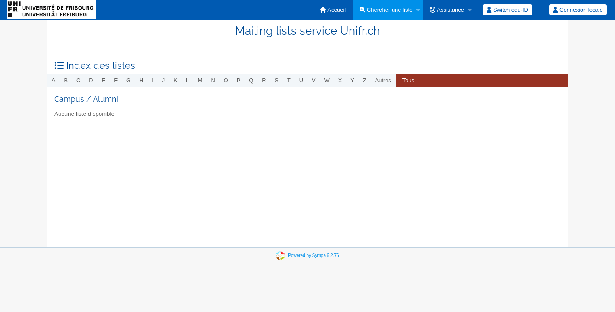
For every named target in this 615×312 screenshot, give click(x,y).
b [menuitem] (66, 80)
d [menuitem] (91, 80)
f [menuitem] (116, 80)
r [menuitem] (264, 80)
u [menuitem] (301, 80)
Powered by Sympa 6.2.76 (313, 255)
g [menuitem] (128, 80)
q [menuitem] (251, 80)
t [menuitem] (289, 80)
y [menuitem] (352, 80)
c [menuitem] (78, 80)
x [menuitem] (340, 80)
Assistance (447, 9)
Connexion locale (577, 9)
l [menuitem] (187, 80)
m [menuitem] (200, 80)
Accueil (333, 9)
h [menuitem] (141, 80)
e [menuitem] (104, 80)
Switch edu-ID (507, 9)
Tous (408, 80)
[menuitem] (333, 10)
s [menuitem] (276, 80)
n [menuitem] (213, 80)
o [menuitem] (226, 80)
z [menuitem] (364, 80)
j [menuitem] (163, 80)
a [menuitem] (54, 80)
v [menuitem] (314, 80)
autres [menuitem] (383, 80)
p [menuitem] (239, 80)
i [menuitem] (153, 80)
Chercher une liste (386, 9)
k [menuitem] (175, 80)
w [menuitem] (327, 80)
